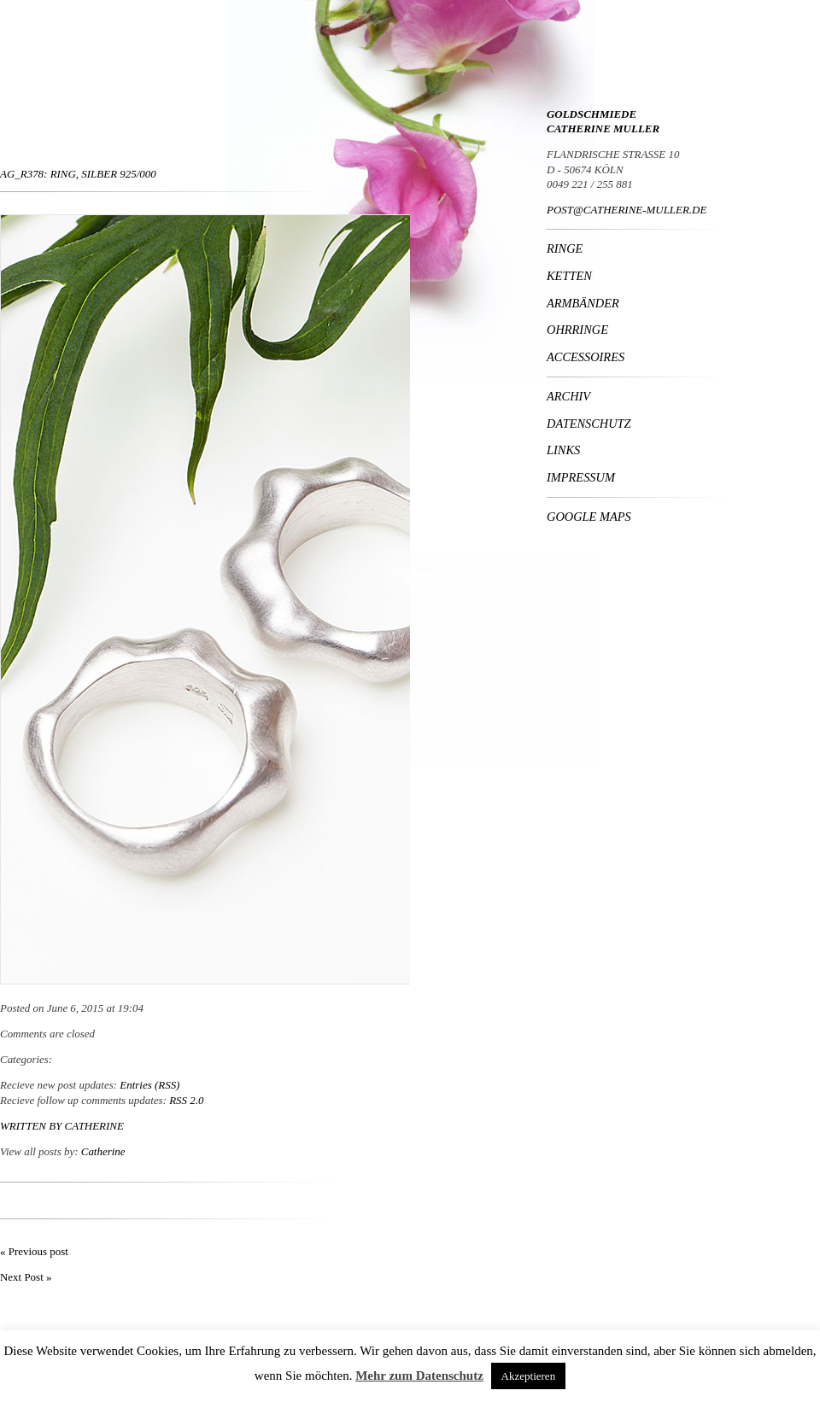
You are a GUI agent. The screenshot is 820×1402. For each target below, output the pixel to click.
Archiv (568, 396)
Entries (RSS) (149, 1084)
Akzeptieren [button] (528, 1376)
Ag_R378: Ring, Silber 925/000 (78, 173)
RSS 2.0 (186, 1100)
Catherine (94, 1125)
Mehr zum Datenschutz (419, 1375)
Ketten (569, 276)
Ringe (565, 248)
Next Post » (25, 1277)
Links (563, 450)
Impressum (581, 477)
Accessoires (585, 357)
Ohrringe (577, 329)
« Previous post (34, 1251)
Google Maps (589, 516)
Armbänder (583, 303)
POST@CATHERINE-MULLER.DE (626, 209)
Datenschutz (589, 423)
